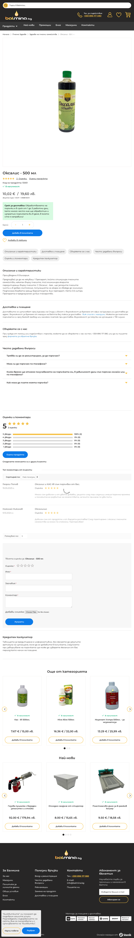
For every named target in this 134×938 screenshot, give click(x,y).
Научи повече (12, 931)
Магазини (63, 25)
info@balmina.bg (75, 881)
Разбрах (31, 930)
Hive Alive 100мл (66, 717)
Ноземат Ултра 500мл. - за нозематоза (110, 718)
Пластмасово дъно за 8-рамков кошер (110, 805)
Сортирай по (13, 475)
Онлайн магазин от (114, 933)
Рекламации (41, 885)
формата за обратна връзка (22, 334)
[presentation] (25, 549)
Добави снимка (14, 610)
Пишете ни (73, 885)
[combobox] (67, 5)
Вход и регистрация (46, 874)
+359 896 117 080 (92, 16)
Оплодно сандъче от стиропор (66, 804)
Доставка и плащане (46, 893)
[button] (30, 222)
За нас (6, 874)
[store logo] (17, 15)
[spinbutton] (22, 223)
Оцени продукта (38, 176)
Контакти (78, 25)
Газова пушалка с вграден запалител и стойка (22, 805)
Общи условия (10, 889)
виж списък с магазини (93, 312)
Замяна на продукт (45, 889)
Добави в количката (22, 738)
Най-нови (27, 25)
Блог (52, 25)
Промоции (41, 25)
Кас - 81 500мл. (22, 717)
